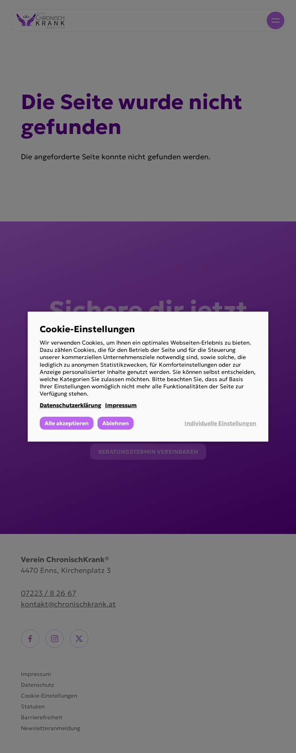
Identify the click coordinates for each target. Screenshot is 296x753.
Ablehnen (115, 423)
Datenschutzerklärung (70, 404)
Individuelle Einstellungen (220, 423)
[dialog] (148, 376)
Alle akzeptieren (67, 423)
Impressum (121, 404)
